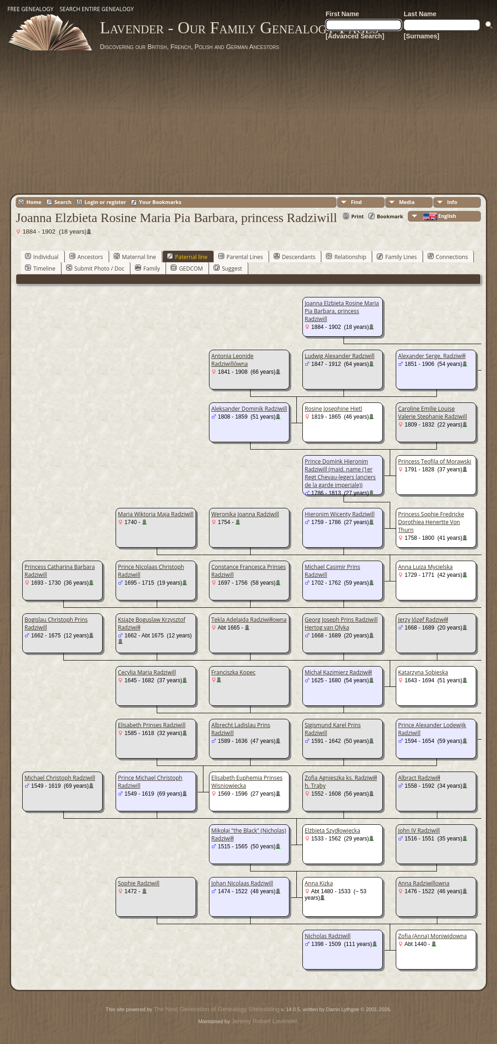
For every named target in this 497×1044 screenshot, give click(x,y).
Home (34, 201)
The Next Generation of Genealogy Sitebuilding (216, 1009)
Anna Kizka (319, 883)
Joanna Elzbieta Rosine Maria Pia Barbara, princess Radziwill (342, 311)
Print (357, 216)
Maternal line (135, 257)
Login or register (105, 201)
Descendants (294, 257)
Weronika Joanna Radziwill (245, 514)
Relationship (346, 257)
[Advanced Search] (354, 36)
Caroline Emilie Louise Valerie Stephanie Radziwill (432, 412)
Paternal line (187, 257)
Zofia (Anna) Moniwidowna (432, 936)
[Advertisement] (248, 120)
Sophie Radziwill (139, 883)
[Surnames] (421, 36)
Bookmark (390, 216)
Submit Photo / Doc (95, 268)
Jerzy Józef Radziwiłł (423, 620)
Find (356, 201)
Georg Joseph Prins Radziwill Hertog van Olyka (341, 623)
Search (63, 201)
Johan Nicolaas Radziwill (242, 883)
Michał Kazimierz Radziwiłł (338, 672)
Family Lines (397, 257)
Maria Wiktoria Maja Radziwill (156, 514)
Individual (42, 257)
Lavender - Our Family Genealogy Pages (239, 28)
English (439, 216)
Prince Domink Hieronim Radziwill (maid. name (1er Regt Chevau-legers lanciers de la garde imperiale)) (340, 473)
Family (147, 268)
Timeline (40, 268)
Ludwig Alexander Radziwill (339, 356)
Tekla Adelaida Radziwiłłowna (249, 620)
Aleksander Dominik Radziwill (249, 409)
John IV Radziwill (419, 830)
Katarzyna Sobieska (423, 672)
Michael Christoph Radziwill (60, 778)
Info (452, 201)
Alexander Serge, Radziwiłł (432, 356)
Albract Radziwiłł (419, 778)
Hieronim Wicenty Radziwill (339, 514)
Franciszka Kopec (233, 672)
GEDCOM (187, 268)
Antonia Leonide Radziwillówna (232, 360)
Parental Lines (240, 257)
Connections (448, 257)
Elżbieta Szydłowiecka (332, 830)
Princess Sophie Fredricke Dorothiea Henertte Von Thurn (431, 522)
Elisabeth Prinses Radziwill (151, 725)
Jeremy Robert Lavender (264, 1021)
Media (407, 201)
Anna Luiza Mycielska (425, 567)
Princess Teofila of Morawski (434, 461)
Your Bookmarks (160, 201)
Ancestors (86, 257)
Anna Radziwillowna (423, 883)
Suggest (228, 268)
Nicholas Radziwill (327, 936)
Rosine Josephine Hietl (333, 409)
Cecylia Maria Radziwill (147, 672)
